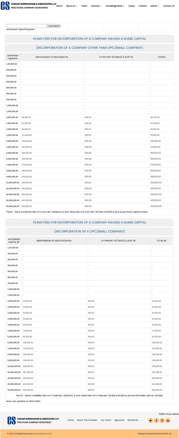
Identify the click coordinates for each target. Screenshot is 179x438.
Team (86, 5)
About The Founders (87, 420)
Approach (119, 420)
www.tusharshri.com (42, 433)
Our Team (106, 420)
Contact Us (169, 5)
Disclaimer (133, 420)
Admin (155, 5)
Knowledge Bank (116, 5)
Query (132, 5)
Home (61, 5)
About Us (73, 5)
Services (98, 5)
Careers (143, 5)
